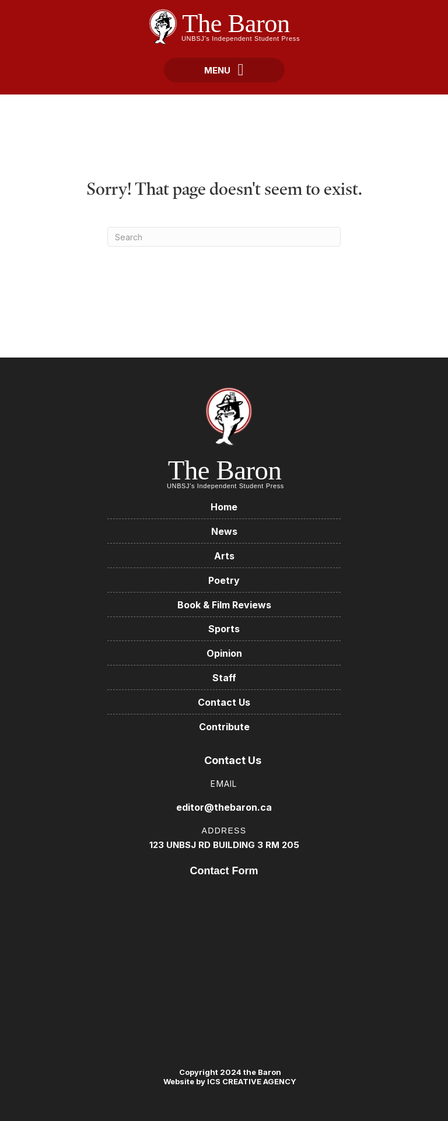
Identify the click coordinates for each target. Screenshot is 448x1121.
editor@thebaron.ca (224, 807)
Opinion (224, 653)
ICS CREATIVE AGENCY (250, 1081)
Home (224, 507)
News (224, 531)
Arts (224, 556)
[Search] (224, 237)
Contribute (224, 727)
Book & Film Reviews (224, 605)
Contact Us (224, 702)
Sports (224, 629)
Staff (224, 678)
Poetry (224, 580)
